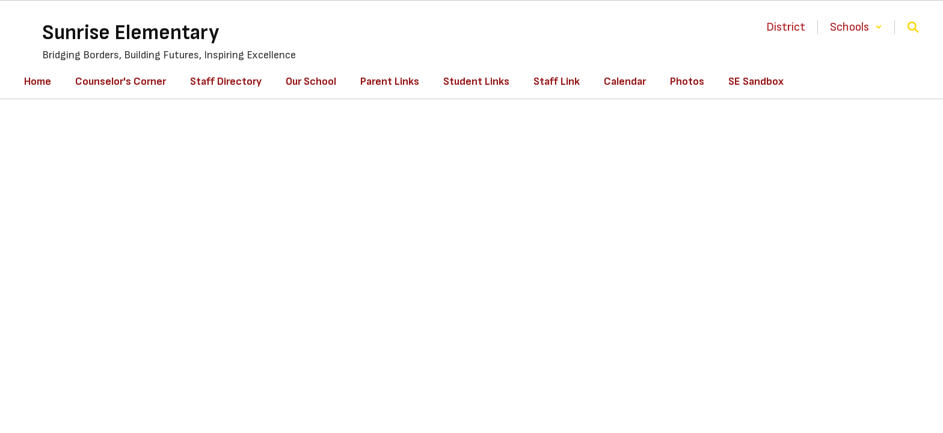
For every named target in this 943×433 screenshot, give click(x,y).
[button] (856, 27)
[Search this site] (913, 27)
